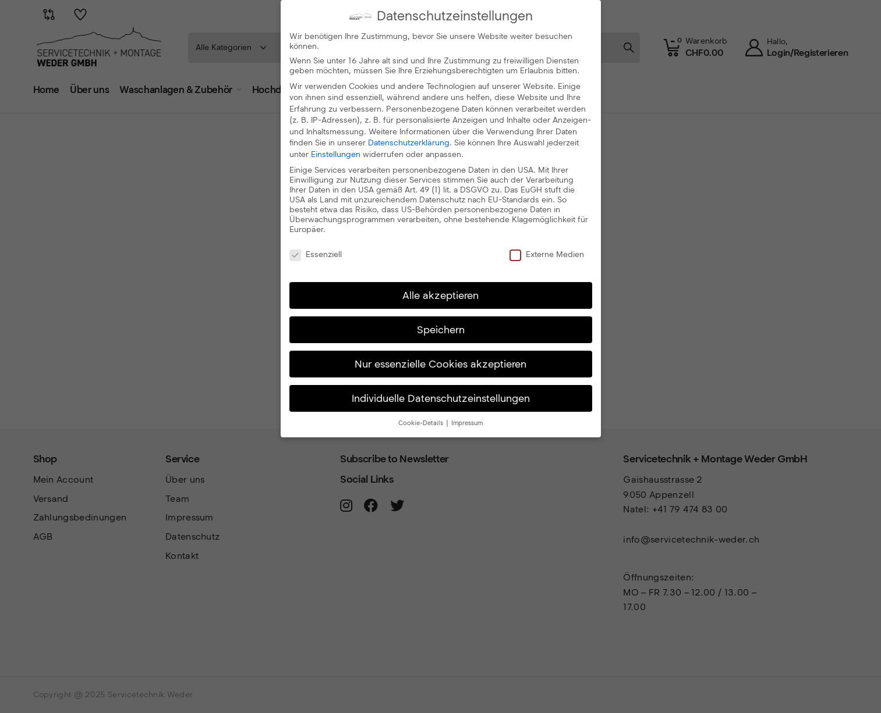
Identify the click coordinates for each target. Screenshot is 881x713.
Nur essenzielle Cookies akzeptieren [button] (440, 363)
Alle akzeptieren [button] (440, 294)
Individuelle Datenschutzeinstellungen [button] (441, 397)
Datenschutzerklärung (409, 142)
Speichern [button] (441, 329)
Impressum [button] (467, 422)
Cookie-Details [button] (421, 422)
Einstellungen (335, 154)
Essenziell (315, 254)
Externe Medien (547, 254)
